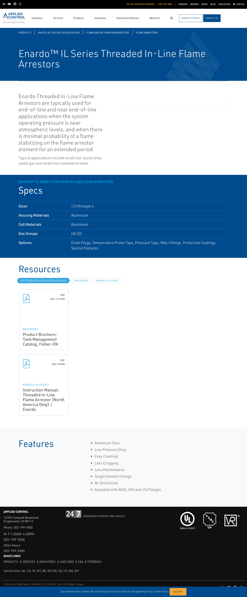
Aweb (80, 584)
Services (28, 561)
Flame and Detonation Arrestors (107, 32)
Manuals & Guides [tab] (107, 280)
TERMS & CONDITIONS (17, 584)
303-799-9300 (23, 527)
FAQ (80, 561)
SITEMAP (69, 584)
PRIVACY (37, 584)
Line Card (67, 561)
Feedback (94, 561)
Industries (47, 561)
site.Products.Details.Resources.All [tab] (43, 280)
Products (24, 32)
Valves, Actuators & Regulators (59, 32)
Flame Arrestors (147, 32)
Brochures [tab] (81, 280)
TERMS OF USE (53, 584)
